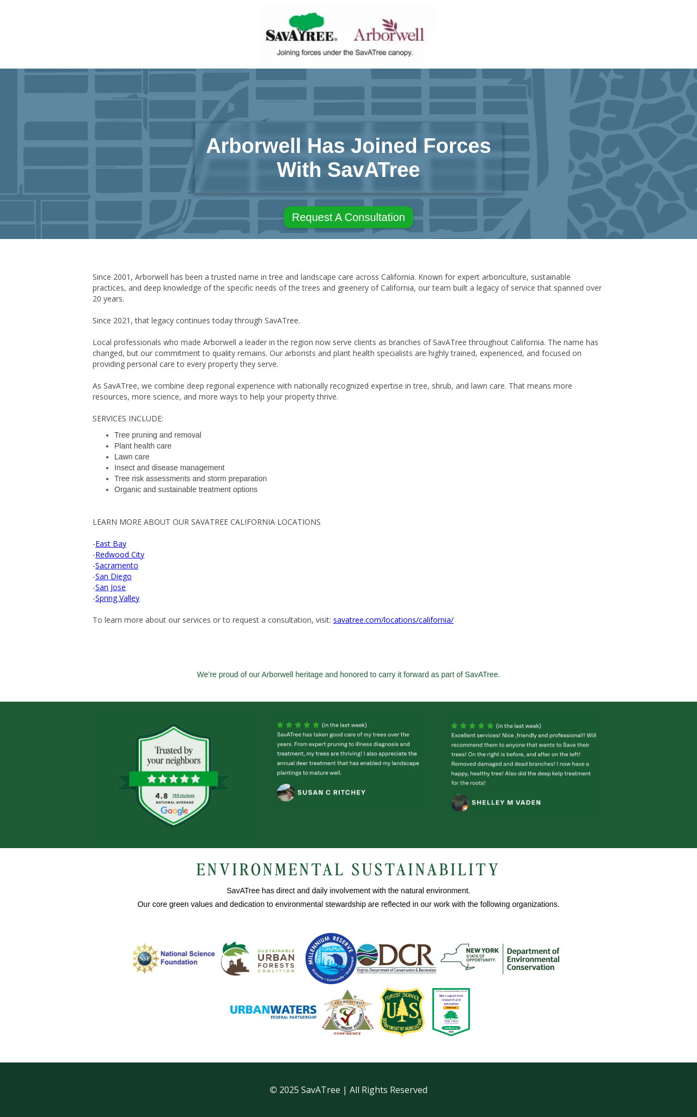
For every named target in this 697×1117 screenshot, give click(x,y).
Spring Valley (117, 598)
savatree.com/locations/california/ (393, 620)
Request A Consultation (348, 217)
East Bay (110, 543)
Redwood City (119, 554)
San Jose (110, 587)
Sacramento (116, 565)
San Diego (113, 576)
